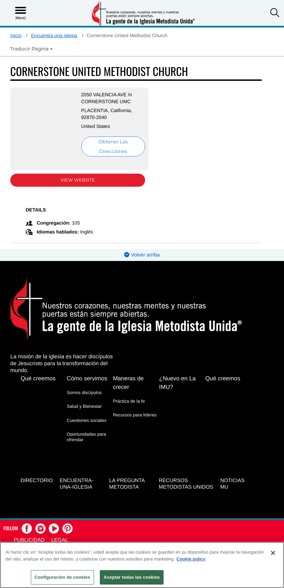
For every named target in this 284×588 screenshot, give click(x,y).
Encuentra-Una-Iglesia (76, 484)
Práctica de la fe (129, 401)
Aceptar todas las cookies (132, 577)
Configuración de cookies (62, 577)
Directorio (37, 480)
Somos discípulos (84, 392)
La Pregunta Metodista (126, 484)
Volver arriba (141, 255)
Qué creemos (38, 378)
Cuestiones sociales (87, 420)
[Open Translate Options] (31, 49)
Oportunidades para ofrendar (86, 437)
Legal (59, 540)
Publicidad (29, 540)
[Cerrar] (273, 552)
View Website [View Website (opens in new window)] (78, 180)
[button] (274, 13)
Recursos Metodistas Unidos (186, 484)
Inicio (16, 35)
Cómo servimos (87, 378)
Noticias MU (232, 484)
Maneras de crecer (128, 382)
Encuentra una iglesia (54, 35)
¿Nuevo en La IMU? (177, 382)
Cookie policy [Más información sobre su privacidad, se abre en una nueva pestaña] (191, 559)
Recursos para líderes (134, 414)
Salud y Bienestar (84, 406)
